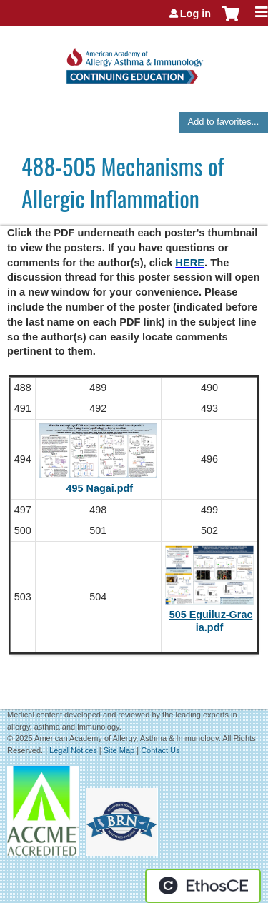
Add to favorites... (223, 121)
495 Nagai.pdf (100, 488)
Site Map (119, 750)
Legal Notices (73, 750)
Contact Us (160, 750)
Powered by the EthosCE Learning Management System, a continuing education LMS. (203, 886)
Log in (195, 14)
